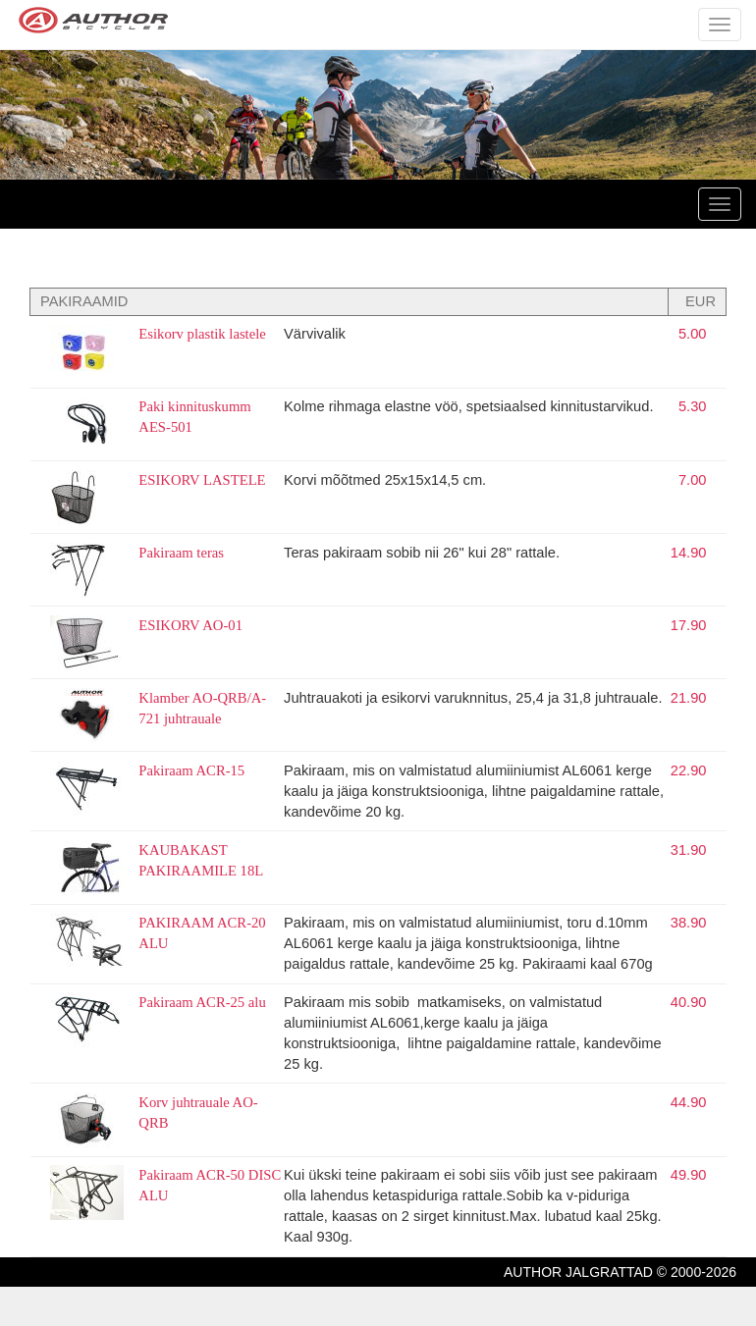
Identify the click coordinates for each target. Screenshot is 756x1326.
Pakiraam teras (181, 552)
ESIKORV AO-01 (190, 625)
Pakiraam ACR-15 (191, 770)
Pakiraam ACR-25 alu (201, 1002)
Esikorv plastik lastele (201, 334)
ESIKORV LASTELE (201, 480)
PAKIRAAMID (84, 301)
